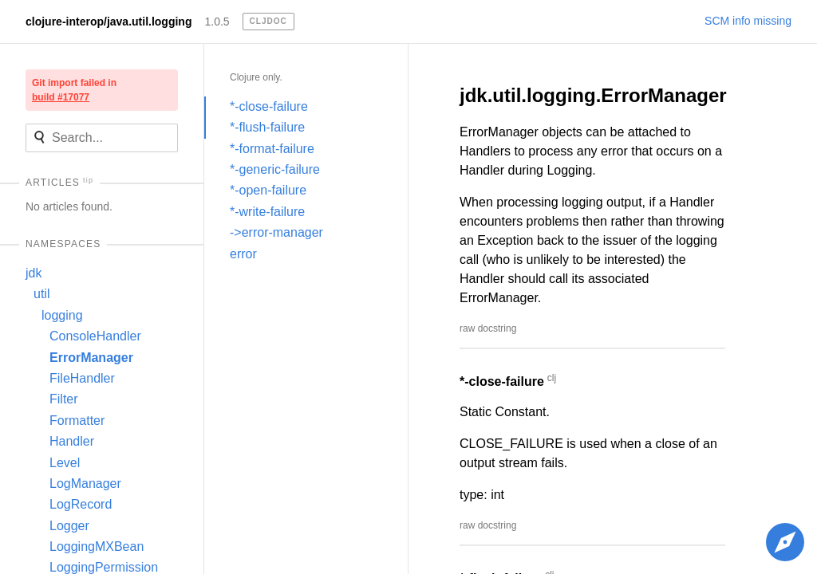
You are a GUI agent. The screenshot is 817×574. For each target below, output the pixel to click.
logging (62, 315)
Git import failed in (74, 90)
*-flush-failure (267, 127)
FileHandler (82, 378)
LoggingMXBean (96, 546)
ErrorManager (91, 357)
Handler (71, 441)
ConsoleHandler (95, 336)
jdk (33, 273)
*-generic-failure (275, 169)
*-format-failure (272, 148)
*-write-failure (267, 211)
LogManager (85, 483)
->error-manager (276, 232)
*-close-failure (269, 106)
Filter (63, 399)
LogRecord (80, 504)
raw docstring (488, 328)
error (243, 254)
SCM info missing (748, 20)
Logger (69, 526)
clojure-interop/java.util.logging (108, 21)
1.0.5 (216, 21)
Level (64, 463)
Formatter (77, 420)
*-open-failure (268, 190)
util (41, 294)
